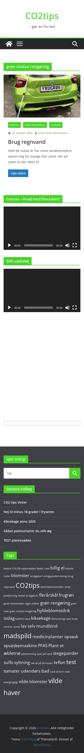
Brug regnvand (27, 141)
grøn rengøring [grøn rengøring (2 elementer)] (55, 603)
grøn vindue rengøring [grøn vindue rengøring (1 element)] (23, 611)
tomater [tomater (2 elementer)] (12, 671)
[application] (42, 228)
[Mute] (67, 245)
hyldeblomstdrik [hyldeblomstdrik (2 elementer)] (53, 610)
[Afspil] (9, 245)
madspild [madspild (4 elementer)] (18, 635)
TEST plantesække (17, 540)
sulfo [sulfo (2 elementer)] (8, 662)
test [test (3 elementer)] (71, 662)
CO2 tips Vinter (15, 502)
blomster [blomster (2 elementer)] (20, 575)
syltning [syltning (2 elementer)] (22, 662)
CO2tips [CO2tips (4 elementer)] (28, 585)
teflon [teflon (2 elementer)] (59, 662)
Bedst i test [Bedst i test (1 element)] (43, 568)
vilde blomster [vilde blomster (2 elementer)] (33, 681)
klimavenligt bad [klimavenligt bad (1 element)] (61, 618)
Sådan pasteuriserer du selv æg (28, 531)
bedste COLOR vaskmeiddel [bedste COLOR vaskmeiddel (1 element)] (20, 568)
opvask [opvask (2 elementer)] (71, 637)
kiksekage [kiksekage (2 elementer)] (41, 618)
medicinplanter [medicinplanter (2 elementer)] (47, 637)
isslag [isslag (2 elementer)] (9, 618)
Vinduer (56, 125)
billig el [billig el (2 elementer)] (57, 568)
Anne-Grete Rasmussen (53, 133)
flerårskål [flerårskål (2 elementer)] (48, 595)
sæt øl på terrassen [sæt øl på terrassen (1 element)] (42, 663)
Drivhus (14, 125)
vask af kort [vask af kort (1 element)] (57, 671)
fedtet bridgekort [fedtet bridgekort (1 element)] (28, 595)
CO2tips (42, 15)
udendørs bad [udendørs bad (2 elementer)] (35, 671)
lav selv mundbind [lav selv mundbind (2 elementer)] (39, 626)
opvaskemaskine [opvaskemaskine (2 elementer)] (20, 646)
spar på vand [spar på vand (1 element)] (44, 653)
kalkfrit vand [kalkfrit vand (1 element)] (22, 618)
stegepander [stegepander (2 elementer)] (66, 653)
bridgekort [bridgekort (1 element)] (36, 576)
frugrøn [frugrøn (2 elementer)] (66, 595)
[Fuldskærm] (74, 245)
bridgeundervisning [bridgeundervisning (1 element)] (55, 576)
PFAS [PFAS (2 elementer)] (42, 646)
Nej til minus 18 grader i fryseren (29, 512)
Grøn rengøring (35, 125)
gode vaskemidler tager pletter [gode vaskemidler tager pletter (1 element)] (21, 603)
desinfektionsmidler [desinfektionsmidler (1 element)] (52, 587)
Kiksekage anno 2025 (20, 521)
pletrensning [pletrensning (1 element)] (28, 653)
